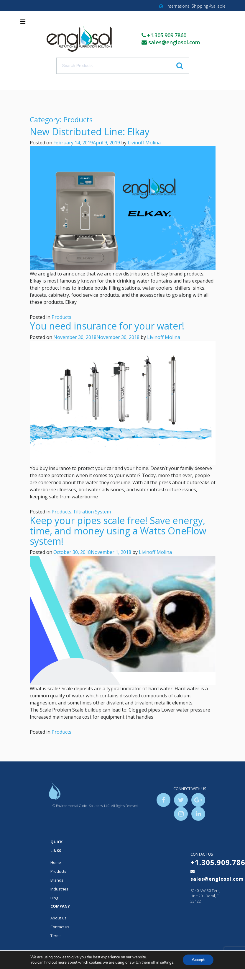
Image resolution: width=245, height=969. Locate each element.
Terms (56, 935)
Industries (59, 889)
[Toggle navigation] (23, 21)
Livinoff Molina (144, 142)
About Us (58, 918)
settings (166, 962)
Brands (56, 880)
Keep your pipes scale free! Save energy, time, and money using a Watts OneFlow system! (118, 530)
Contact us (59, 926)
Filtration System (92, 511)
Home (55, 862)
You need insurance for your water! (107, 325)
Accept (198, 960)
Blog (54, 898)
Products (61, 317)
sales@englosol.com (174, 42)
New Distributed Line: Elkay (89, 131)
